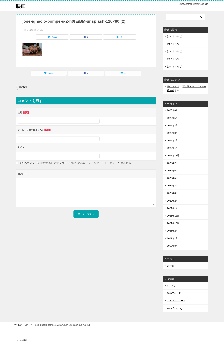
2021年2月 (172, 230)
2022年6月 (172, 170)
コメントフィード (176, 300)
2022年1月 (172, 208)
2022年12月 (173, 155)
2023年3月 (172, 133)
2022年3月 (172, 193)
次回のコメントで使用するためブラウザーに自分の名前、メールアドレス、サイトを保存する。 (76, 163)
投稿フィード (174, 293)
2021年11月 (173, 215)
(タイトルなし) (174, 36)
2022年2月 (172, 200)
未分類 (170, 265)
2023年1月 (172, 148)
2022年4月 (172, 185)
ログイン (171, 285)
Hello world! (173, 86)
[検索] (185, 17)
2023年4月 (172, 125)
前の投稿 (23, 87)
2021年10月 (173, 223)
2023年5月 (172, 118)
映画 (21, 5)
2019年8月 (172, 246)
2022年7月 (172, 163)
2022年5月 (172, 178)
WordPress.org (174, 308)
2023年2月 (172, 140)
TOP (23, 325)
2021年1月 (172, 238)
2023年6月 (172, 110)
